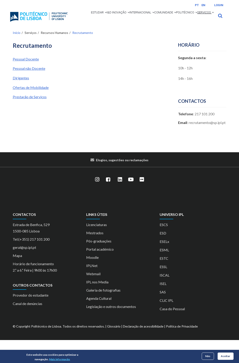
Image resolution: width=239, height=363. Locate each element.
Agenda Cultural (98, 321)
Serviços (121, 35)
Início (16, 56)
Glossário (114, 349)
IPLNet (92, 288)
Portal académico (100, 272)
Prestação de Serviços (30, 120)
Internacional (150, 18)
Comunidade (181, 18)
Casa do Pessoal (172, 332)
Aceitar (225, 356)
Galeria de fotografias (103, 313)
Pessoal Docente (26, 82)
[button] (100, 18)
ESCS (164, 247)
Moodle (92, 280)
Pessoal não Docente (29, 91)
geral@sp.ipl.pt (24, 270)
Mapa (17, 278)
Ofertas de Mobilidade (31, 110)
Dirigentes (21, 101)
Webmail (93, 297)
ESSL (163, 289)
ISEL (163, 306)
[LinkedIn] (120, 202)
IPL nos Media (97, 305)
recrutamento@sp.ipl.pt (207, 145)
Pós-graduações (98, 264)
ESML (164, 273)
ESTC (164, 281)
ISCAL (164, 298)
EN (203, 5)
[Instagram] (97, 202)
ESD (163, 256)
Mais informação (59, 359)
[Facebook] (108, 202)
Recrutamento (82, 56)
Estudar (92, 18)
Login (218, 5)
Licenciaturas (96, 247)
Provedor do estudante (30, 318)
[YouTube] (131, 202)
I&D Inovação (118, 18)
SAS (163, 315)
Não (207, 356)
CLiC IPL (166, 323)
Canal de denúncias (27, 326)
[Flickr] (141, 202)
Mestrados (94, 256)
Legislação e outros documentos (111, 329)
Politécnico (95, 35)
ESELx (164, 264)
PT (197, 5)
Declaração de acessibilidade (143, 349)
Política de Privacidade (182, 349)
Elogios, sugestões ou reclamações (122, 183)
